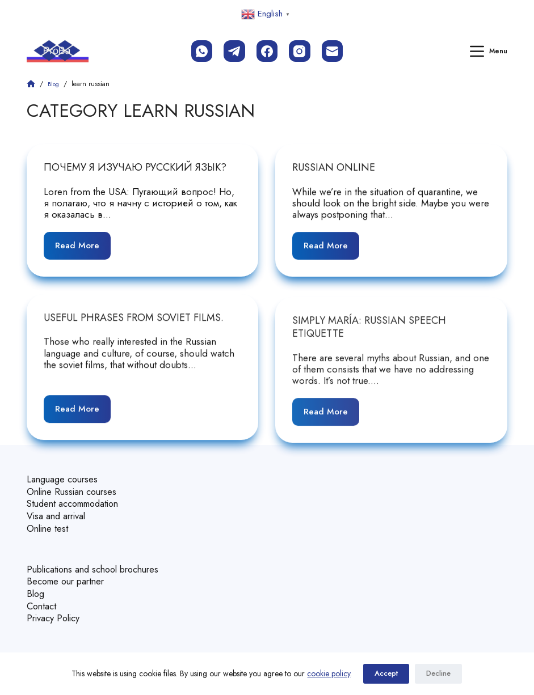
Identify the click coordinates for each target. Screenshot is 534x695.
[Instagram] (299, 51)
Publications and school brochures (99, 564)
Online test (49, 524)
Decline (438, 673)
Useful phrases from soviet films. (134, 318)
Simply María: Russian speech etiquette (369, 336)
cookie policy (328, 673)
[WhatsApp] (202, 51)
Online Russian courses (75, 489)
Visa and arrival (58, 512)
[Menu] (488, 51)
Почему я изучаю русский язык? (135, 167)
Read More (82, 242)
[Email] (332, 51)
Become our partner (69, 575)
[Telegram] (234, 51)
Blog (36, 587)
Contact (42, 598)
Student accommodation (77, 501)
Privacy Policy (55, 610)
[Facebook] (267, 51)
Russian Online (333, 167)
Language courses (64, 478)
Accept (386, 673)
